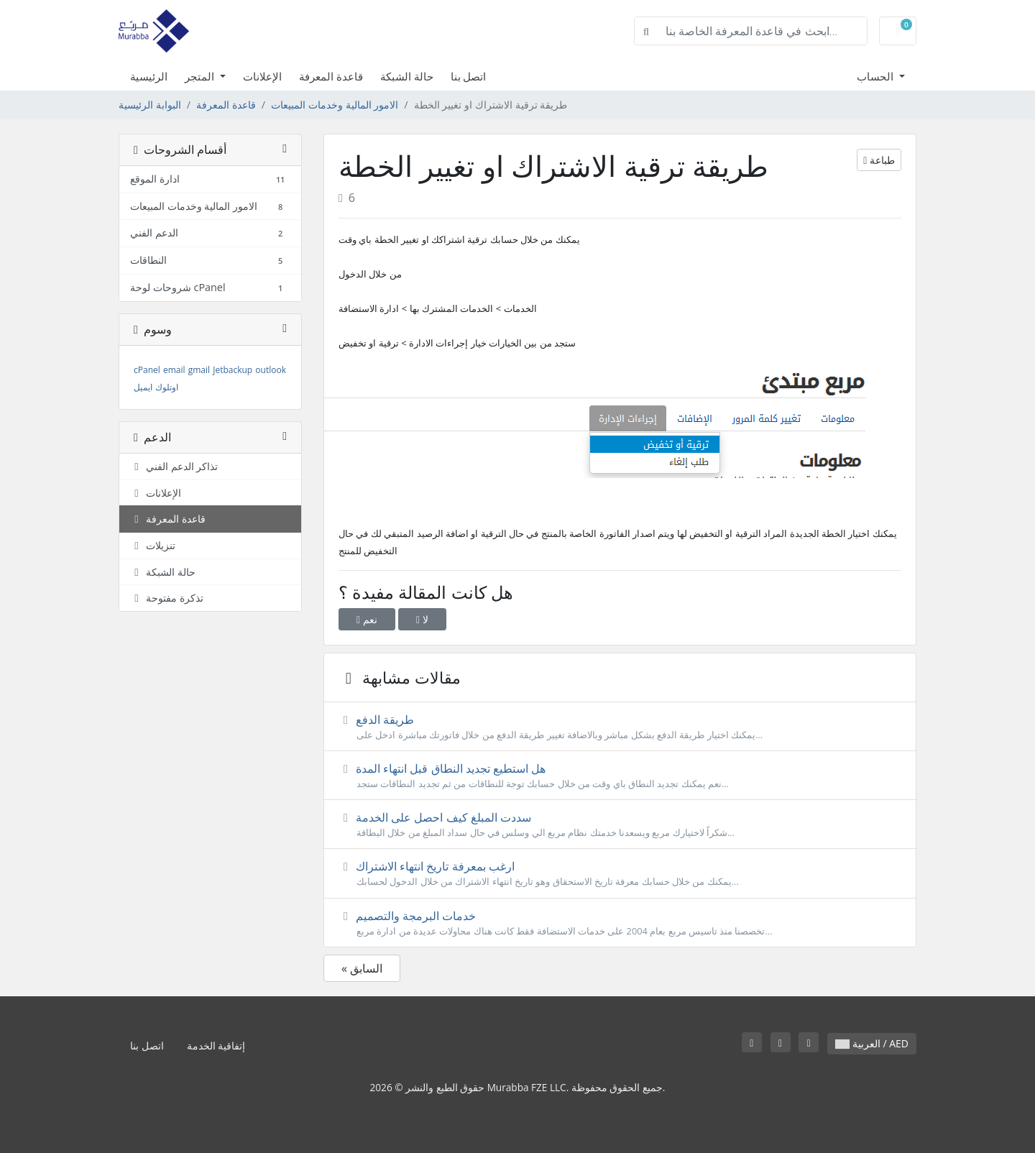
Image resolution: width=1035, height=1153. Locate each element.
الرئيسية (148, 76)
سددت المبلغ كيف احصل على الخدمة (620, 824)
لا (422, 619)
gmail (199, 370)
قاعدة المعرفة (331, 76)
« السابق (361, 968)
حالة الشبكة (406, 76)
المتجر (201, 76)
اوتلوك (166, 387)
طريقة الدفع (620, 727)
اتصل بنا (469, 76)
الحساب (876, 76)
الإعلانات (262, 76)
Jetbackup (232, 370)
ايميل (143, 387)
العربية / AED (871, 1043)
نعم (366, 619)
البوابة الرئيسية (150, 104)
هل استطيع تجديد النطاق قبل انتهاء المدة (620, 776)
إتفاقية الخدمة (216, 1045)
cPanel (147, 370)
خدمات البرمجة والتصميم (620, 923)
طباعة (879, 160)
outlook (270, 370)
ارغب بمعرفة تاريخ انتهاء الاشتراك (620, 873)
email (174, 370)
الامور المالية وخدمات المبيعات (334, 104)
